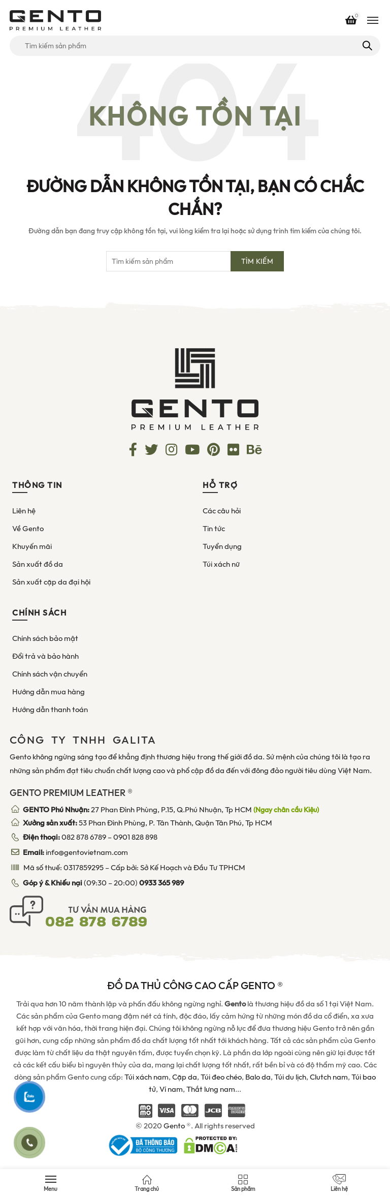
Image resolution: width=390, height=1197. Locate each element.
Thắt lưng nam (210, 1089)
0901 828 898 (135, 837)
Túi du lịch (290, 1077)
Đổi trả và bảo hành (45, 656)
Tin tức (214, 528)
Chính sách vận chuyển (49, 674)
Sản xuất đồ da (37, 564)
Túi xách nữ (221, 564)
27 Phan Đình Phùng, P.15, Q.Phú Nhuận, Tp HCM (171, 810)
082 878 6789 (83, 837)
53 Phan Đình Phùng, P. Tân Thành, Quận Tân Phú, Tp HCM (147, 823)
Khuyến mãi (32, 546)
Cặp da (184, 1077)
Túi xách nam (146, 1077)
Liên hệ (24, 510)
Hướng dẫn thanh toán (50, 709)
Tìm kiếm (366, 46)
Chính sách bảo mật (45, 638)
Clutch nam (329, 1077)
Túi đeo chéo (221, 1077)
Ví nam (171, 1089)
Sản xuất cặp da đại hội (51, 582)
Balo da (258, 1077)
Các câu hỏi (222, 510)
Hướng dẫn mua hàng (48, 691)
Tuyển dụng (222, 546)
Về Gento (28, 528)
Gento (174, 1125)
